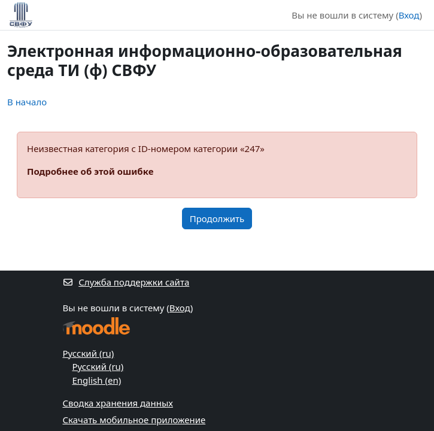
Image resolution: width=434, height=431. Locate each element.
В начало (27, 102)
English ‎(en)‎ (97, 380)
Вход (409, 15)
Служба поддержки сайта (126, 282)
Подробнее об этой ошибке (90, 171)
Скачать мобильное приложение (134, 420)
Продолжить (217, 218)
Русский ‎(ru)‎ (88, 353)
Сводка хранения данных (118, 403)
